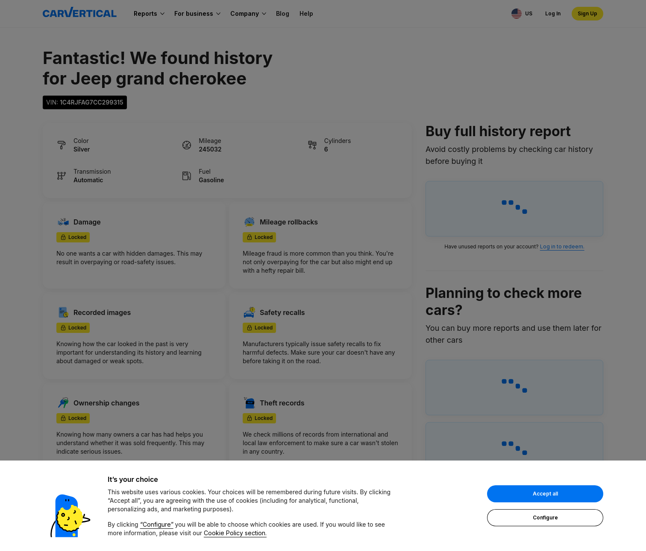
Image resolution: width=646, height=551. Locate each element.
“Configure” (156, 524)
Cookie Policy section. (235, 533)
